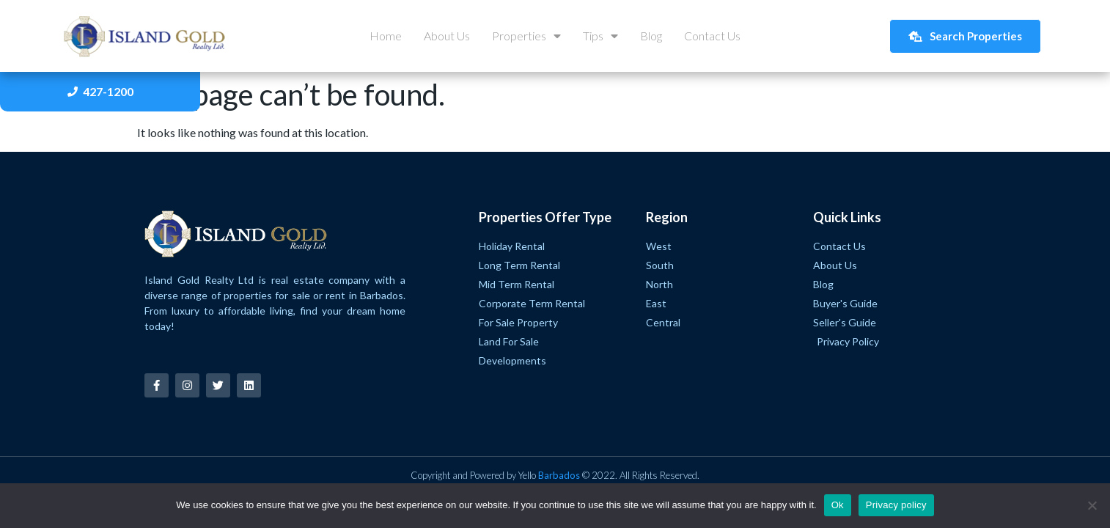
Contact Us (712, 36)
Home (386, 36)
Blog (651, 36)
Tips (600, 36)
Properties (526, 36)
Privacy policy (896, 504)
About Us (447, 36)
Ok (837, 504)
